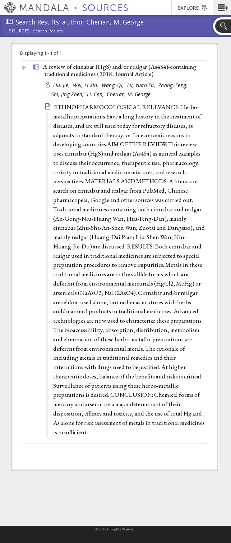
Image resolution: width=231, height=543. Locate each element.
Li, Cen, (96, 94)
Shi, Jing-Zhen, (68, 94)
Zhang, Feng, (173, 85)
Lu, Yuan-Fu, (142, 85)
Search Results (48, 30)
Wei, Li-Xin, (86, 85)
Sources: (20, 31)
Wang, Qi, (113, 85)
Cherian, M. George (129, 94)
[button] (222, 7)
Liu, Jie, (62, 85)
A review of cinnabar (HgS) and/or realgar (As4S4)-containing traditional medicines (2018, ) (119, 70)
